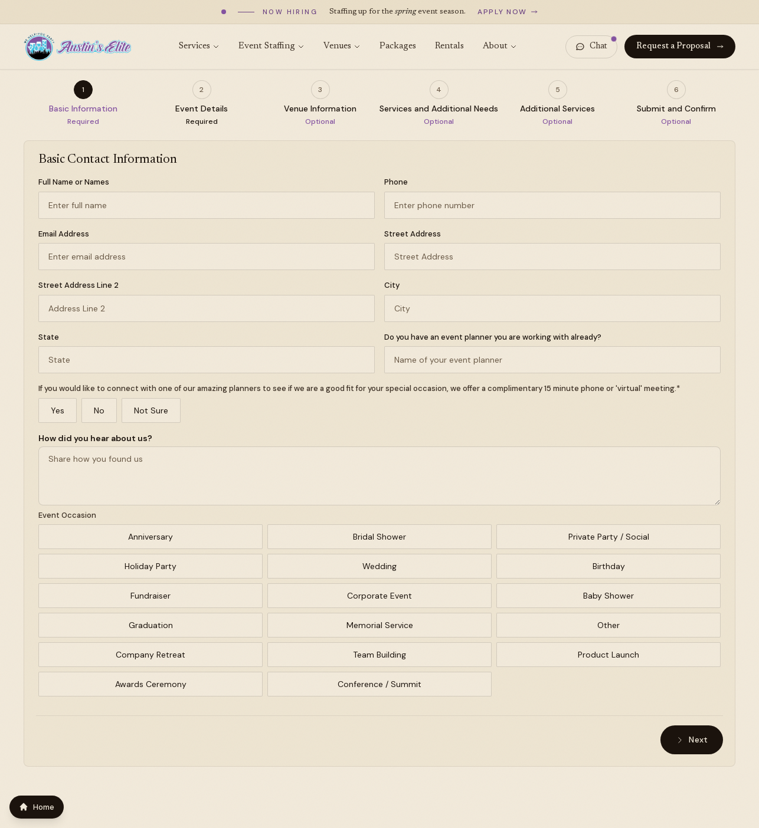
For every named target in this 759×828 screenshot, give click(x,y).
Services (199, 46)
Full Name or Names (73, 182)
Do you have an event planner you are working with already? (492, 337)
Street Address (412, 234)
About (500, 46)
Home (36, 807)
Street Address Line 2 (78, 285)
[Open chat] (591, 46)
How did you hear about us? (95, 438)
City (392, 285)
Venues (342, 46)
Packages (398, 46)
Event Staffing (271, 46)
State (48, 337)
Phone (396, 182)
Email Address (63, 234)
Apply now (507, 12)
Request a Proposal (680, 46)
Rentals (449, 46)
